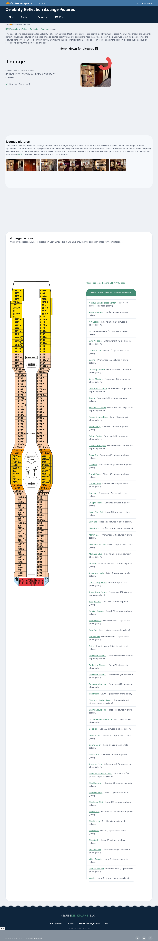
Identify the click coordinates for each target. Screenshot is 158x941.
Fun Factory (94, 426)
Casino (92, 360)
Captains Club (95, 350)
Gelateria (93, 464)
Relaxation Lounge (97, 684)
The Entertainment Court (100, 773)
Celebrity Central (97, 369)
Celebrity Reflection (30, 29)
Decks (24, 17)
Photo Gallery (95, 620)
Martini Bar (94, 535)
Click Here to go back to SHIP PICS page (105, 283)
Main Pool (94, 528)
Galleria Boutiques (97, 445)
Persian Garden (96, 611)
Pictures (44, 29)
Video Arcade (95, 859)
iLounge (92, 493)
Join (107, 923)
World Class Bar (96, 868)
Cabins (41, 17)
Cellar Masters (96, 379)
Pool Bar (93, 630)
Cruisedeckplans (21, 3)
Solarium (93, 729)
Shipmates (94, 693)
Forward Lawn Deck (98, 417)
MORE (58, 17)
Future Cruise (95, 436)
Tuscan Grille (95, 849)
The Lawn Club (96, 802)
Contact (70, 923)
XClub (92, 878)
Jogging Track (95, 502)
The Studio (94, 840)
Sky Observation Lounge (100, 719)
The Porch (94, 830)
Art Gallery (94, 322)
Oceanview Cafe (96, 573)
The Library (94, 811)
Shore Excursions (97, 710)
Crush (92, 398)
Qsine (91, 646)
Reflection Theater (97, 655)
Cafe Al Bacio (95, 341)
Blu (90, 331)
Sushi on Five (95, 764)
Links (40, 3)
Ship (11, 17)
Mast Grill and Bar (97, 544)
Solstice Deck (95, 735)
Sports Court (95, 745)
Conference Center (98, 388)
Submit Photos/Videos (89, 923)
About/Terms (55, 923)
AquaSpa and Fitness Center (102, 303)
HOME (8, 29)
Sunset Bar (94, 754)
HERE (21, 154)
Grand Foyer (95, 474)
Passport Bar (95, 601)
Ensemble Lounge (97, 407)
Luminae (93, 522)
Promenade (94, 636)
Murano (93, 563)
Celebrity (16, 29)
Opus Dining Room (98, 582)
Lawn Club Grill (96, 512)
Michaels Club (95, 554)
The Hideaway (95, 783)
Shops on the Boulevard (100, 700)
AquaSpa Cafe (96, 312)
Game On (93, 455)
